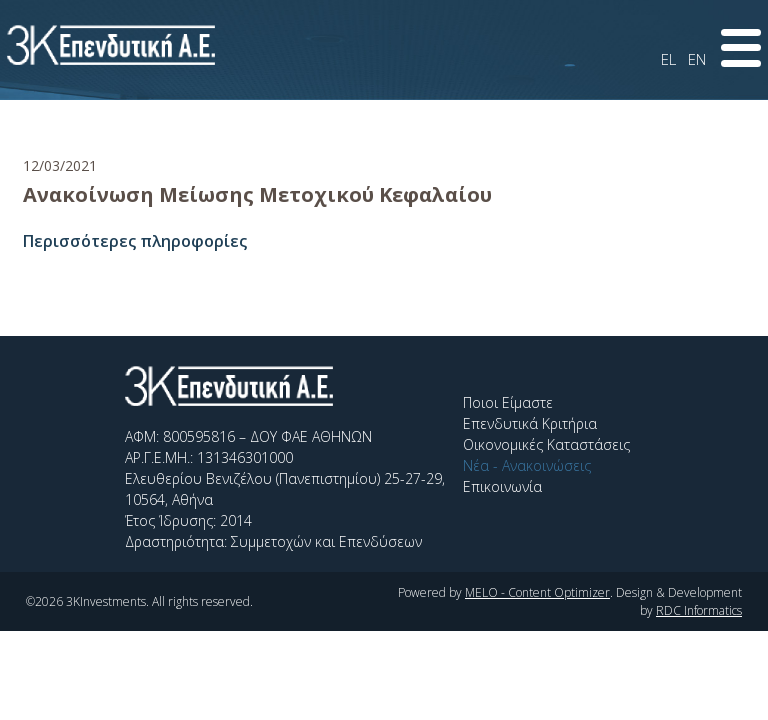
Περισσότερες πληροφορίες (135, 241)
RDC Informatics (699, 610)
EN (697, 59)
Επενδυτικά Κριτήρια (530, 423)
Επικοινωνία (502, 486)
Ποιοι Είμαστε (508, 402)
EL (668, 59)
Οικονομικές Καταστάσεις (546, 444)
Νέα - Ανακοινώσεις (527, 465)
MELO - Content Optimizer (537, 592)
